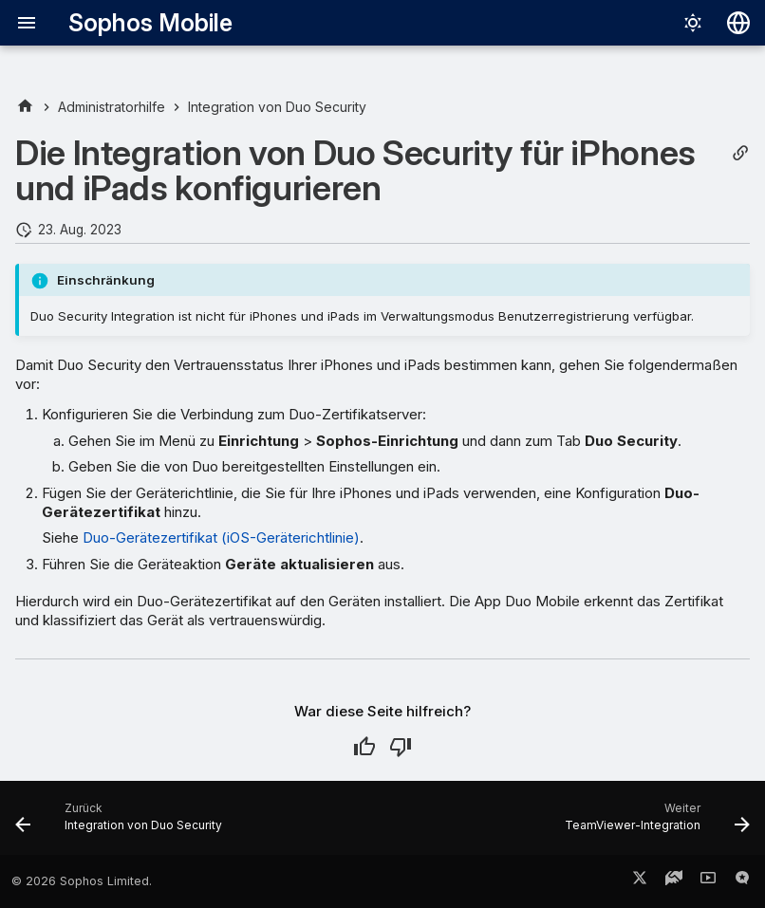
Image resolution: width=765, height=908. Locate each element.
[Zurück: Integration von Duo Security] (122, 823)
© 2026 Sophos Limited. (81, 881)
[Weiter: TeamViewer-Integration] (654, 823)
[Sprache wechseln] (738, 23)
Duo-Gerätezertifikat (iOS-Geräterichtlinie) (221, 537)
